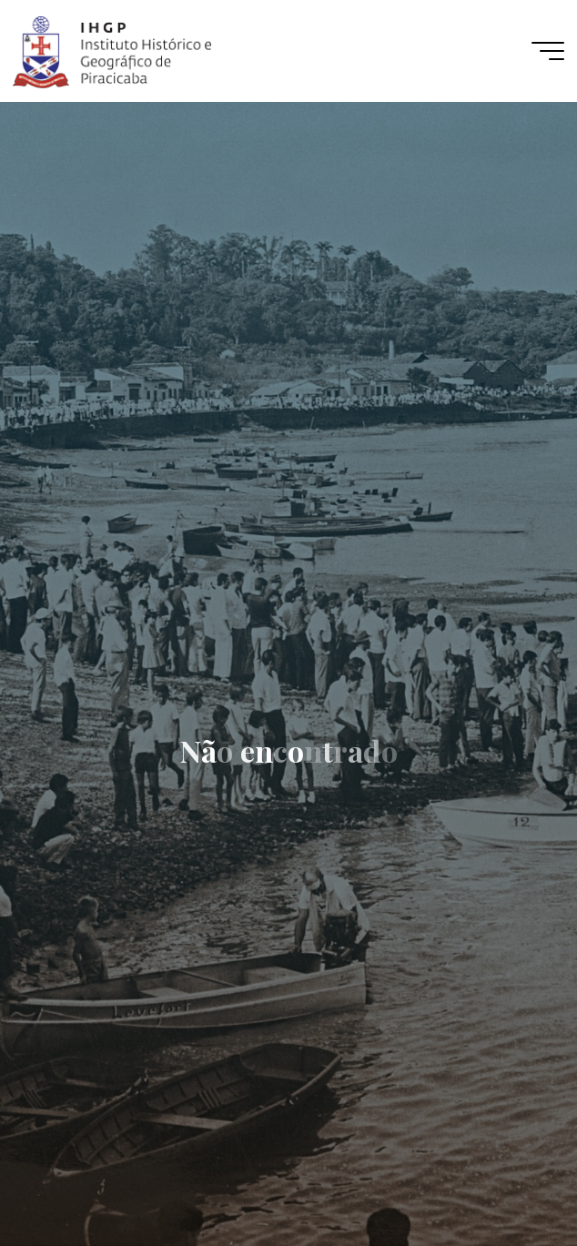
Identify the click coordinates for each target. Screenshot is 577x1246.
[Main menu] (547, 51)
